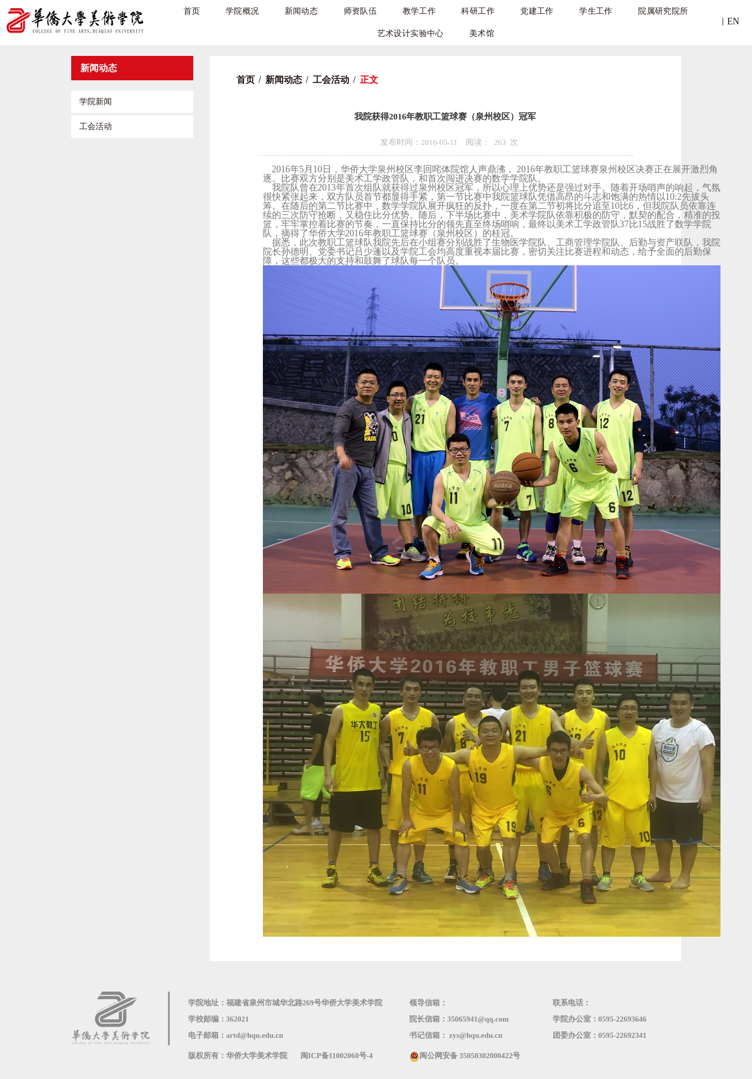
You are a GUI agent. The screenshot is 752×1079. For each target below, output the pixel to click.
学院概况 (217, 20)
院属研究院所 (585, 20)
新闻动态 (268, 20)
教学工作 (370, 20)
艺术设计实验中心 (666, 20)
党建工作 (473, 20)
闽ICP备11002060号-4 (336, 1056)
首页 (176, 20)
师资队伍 (320, 20)
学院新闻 (95, 101)
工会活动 (95, 126)
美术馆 (435, 60)
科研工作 (422, 20)
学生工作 (525, 20)
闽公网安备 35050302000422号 (465, 1056)
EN (733, 21)
